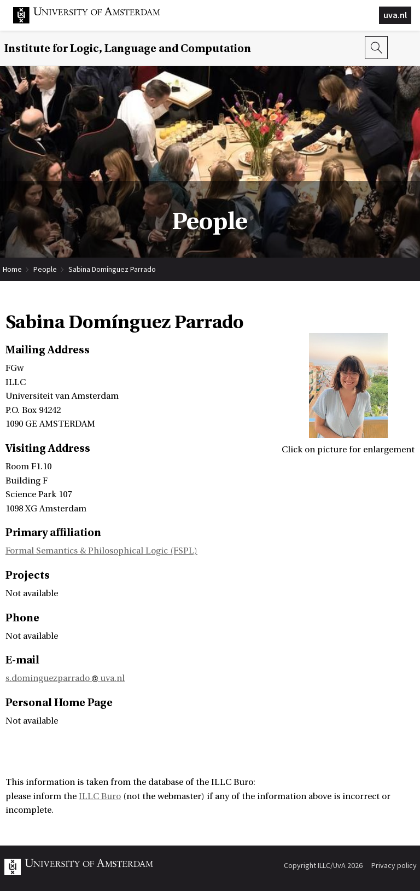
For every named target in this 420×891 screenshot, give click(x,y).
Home (12, 269)
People (45, 269)
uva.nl (395, 14)
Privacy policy (394, 865)
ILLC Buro (100, 796)
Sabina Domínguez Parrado (112, 269)
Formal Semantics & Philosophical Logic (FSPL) (101, 551)
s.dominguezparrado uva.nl (65, 678)
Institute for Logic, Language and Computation (127, 48)
